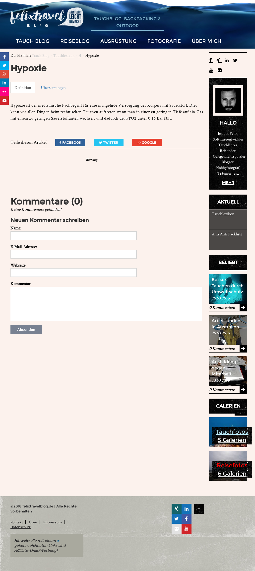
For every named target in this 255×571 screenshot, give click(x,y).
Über (33, 522)
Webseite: (18, 265)
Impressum (52, 522)
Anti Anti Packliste (227, 234)
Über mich (206, 41)
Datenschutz (20, 527)
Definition (22, 87)
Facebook (70, 142)
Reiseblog (74, 41)
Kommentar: (20, 283)
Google (147, 142)
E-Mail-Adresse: (23, 246)
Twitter (108, 142)
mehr (228, 182)
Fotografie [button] (164, 41)
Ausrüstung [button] (118, 41)
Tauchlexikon (63, 55)
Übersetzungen (53, 87)
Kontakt (16, 522)
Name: (15, 228)
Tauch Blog (40, 55)
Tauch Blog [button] (32, 41)
